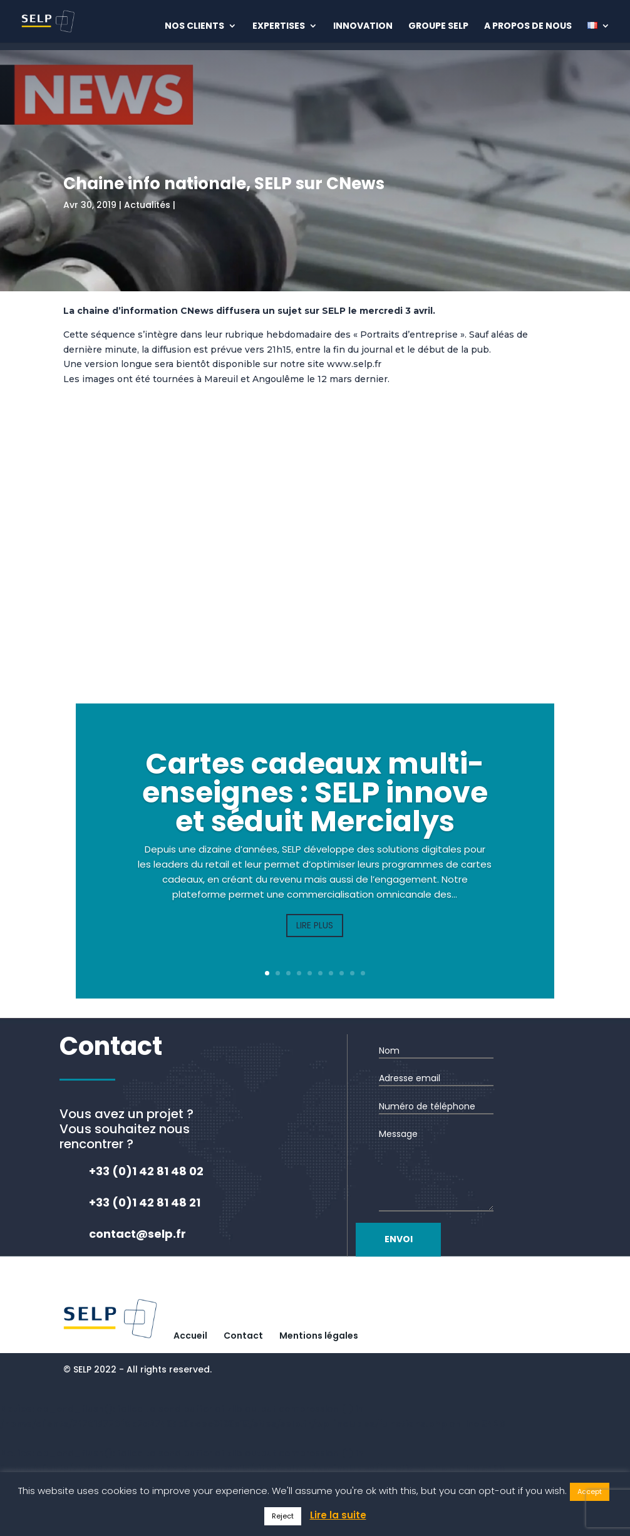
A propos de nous (528, 26)
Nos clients (194, 26)
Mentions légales (318, 1335)
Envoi (425, 1239)
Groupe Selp (438, 26)
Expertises (278, 26)
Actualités (147, 205)
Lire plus (314, 925)
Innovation (363, 26)
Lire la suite (338, 1515)
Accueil (190, 1335)
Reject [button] (283, 1516)
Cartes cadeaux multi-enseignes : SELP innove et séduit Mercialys (315, 792)
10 (363, 973)
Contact (243, 1335)
